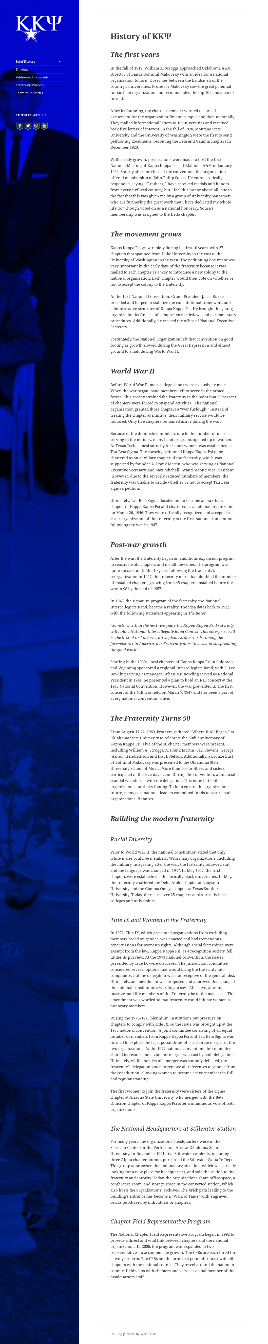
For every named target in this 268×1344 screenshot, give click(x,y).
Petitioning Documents (32, 77)
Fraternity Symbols (30, 85)
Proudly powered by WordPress (133, 1334)
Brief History (25, 61)
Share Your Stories (29, 93)
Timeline (22, 69)
